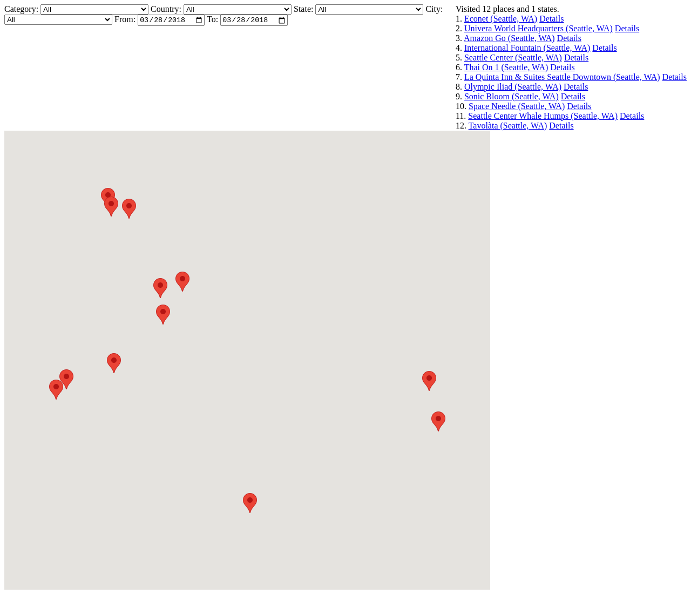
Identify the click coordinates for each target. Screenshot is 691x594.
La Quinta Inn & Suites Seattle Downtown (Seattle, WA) (562, 77)
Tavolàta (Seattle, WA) (508, 125)
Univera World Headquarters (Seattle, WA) (538, 28)
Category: (22, 9)
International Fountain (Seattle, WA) (527, 47)
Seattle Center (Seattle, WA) (513, 57)
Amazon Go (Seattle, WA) (509, 38)
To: (212, 20)
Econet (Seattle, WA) (500, 18)
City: (434, 9)
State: (304, 9)
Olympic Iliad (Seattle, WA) (512, 86)
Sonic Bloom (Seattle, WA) (511, 96)
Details (551, 18)
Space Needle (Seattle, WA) (517, 106)
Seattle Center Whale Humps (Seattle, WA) (543, 115)
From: (125, 20)
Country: (167, 9)
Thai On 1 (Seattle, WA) (506, 67)
